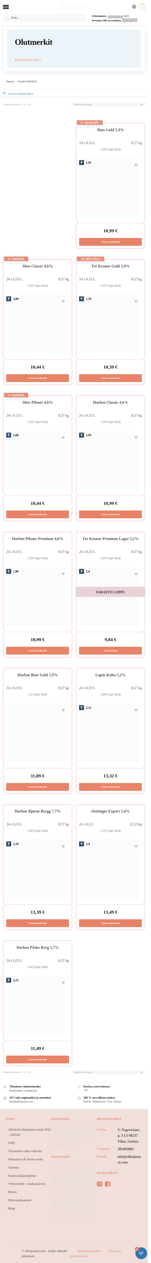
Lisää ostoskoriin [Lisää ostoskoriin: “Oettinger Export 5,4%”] (110, 923)
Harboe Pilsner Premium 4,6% (37, 538)
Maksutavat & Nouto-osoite (25, 1159)
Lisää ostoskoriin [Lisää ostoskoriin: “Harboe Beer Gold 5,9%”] (37, 786)
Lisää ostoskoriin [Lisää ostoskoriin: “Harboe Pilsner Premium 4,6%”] (37, 650)
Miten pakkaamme (20, 1200)
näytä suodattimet (18, 93)
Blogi (11, 1208)
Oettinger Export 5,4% (110, 811)
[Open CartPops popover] (141, 1253)
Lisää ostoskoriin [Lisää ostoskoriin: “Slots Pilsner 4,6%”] (37, 514)
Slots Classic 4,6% (37, 266)
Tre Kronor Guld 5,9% (110, 266)
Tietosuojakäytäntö (89, 1251)
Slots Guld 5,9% (110, 130)
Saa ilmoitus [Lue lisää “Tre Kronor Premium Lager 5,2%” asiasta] (110, 650)
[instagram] (99, 1184)
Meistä (12, 1192)
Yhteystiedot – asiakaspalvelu (26, 1183)
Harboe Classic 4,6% (110, 402)
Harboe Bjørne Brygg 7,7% (38, 811)
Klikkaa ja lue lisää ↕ (28, 59)
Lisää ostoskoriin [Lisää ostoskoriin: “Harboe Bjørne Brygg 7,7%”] (37, 923)
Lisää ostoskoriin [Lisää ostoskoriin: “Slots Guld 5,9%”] (110, 241)
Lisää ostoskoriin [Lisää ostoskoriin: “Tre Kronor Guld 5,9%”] (110, 378)
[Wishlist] (136, 164)
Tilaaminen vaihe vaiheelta (25, 1151)
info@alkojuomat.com (129, 1159)
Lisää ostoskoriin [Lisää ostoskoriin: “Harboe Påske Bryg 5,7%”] (37, 1059)
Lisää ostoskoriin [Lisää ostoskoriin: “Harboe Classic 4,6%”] (110, 514)
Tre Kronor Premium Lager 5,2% (110, 538)
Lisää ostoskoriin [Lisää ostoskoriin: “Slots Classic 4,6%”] (37, 378)
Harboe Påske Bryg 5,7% (38, 947)
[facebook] (107, 1184)
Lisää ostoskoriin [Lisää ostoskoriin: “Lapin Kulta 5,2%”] (110, 786)
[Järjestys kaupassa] (108, 104)
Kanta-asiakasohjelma (22, 1175)
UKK (11, 1143)
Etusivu (10, 81)
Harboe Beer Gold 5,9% (38, 675)
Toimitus (13, 1167)
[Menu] (9, 7)
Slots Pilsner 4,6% (37, 402)
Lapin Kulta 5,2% (110, 675)
